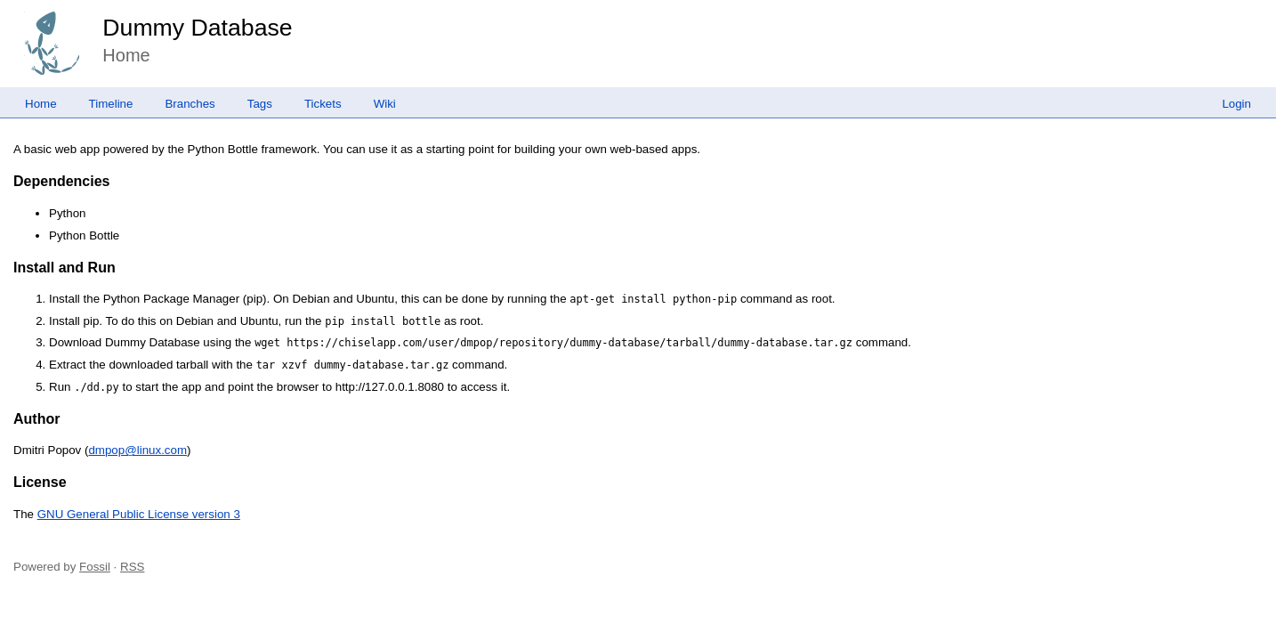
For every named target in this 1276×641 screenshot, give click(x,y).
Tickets (323, 103)
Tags (259, 103)
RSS (132, 566)
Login (1236, 103)
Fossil (94, 566)
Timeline (111, 103)
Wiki (385, 103)
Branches (189, 103)
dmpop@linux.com (137, 450)
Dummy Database (197, 27)
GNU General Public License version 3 (138, 514)
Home (41, 103)
